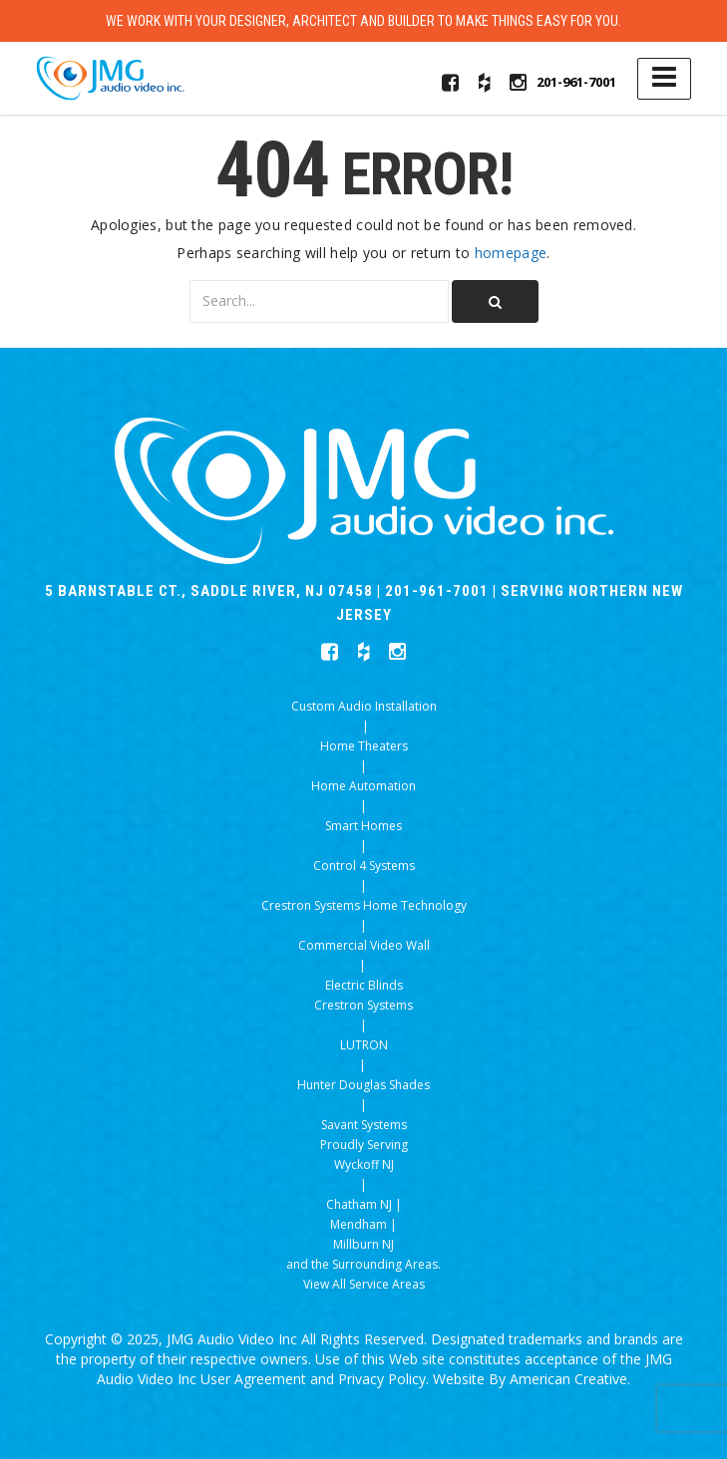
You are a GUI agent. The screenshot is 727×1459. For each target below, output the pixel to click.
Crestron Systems (363, 1005)
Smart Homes (363, 825)
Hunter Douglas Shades (363, 1084)
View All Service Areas (364, 1284)
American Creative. (570, 1378)
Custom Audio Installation (364, 706)
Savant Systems (364, 1124)
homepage (510, 252)
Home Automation (363, 785)
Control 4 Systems (364, 865)
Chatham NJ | (364, 1204)
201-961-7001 (576, 82)
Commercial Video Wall (364, 945)
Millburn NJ (363, 1244)
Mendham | (363, 1224)
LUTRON (364, 1044)
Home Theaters (364, 745)
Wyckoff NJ (364, 1164)
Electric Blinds (364, 985)
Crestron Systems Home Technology (364, 905)
